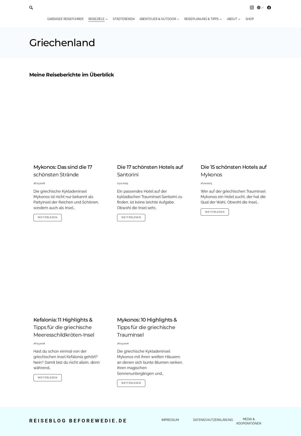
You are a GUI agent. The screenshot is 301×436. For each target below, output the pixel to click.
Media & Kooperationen (248, 421)
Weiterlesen (47, 217)
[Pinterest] (260, 7)
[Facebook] (269, 7)
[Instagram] (252, 7)
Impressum (170, 420)
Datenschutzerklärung (213, 420)
